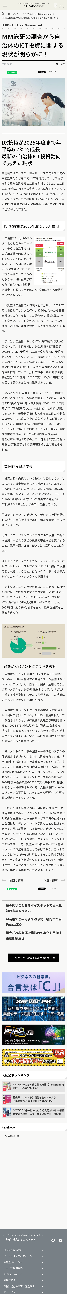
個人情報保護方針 (13, 1250)
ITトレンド (13, 13)
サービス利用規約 (13, 1268)
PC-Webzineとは (12, 1274)
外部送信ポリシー (13, 1262)
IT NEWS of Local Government (37, 13)
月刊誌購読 (9, 1280)
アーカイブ (9, 1292)
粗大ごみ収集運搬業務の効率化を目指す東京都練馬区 (34, 935)
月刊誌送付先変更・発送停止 (19, 1286)
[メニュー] (5, 5)
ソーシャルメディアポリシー (18, 1256)
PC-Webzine (11, 1136)
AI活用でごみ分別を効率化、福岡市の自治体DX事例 (34, 922)
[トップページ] (2, 14)
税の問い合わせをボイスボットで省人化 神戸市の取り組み (34, 908)
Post (41, 72)
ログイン (61, 5)
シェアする (52, 72)
